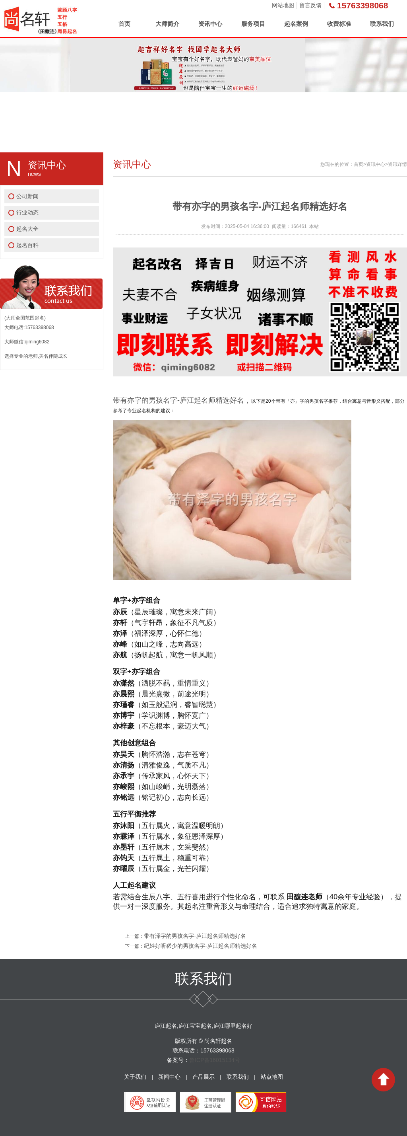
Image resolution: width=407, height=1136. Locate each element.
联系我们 (382, 23)
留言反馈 (310, 5)
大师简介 (167, 23)
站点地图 (272, 1077)
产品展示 (203, 1077)
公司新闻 (27, 196)
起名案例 (296, 23)
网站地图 (283, 5)
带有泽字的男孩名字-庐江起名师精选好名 (195, 936)
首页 (124, 23)
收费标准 (339, 23)
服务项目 (253, 23)
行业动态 (27, 212)
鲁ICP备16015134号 (214, 1060)
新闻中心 (169, 1077)
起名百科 (27, 245)
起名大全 (27, 229)
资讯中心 (210, 23)
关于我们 (135, 1077)
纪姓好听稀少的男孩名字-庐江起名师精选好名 (200, 946)
